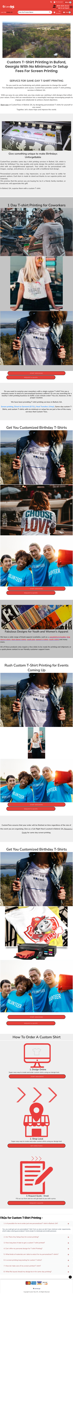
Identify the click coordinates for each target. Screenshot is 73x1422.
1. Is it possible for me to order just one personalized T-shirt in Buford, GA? (36, 1223)
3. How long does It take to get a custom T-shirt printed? (36, 1243)
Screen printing (7, 406)
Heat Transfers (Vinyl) (45, 406)
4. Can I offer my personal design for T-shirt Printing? (36, 1248)
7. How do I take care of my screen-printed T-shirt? (36, 1266)
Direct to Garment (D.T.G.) (24, 406)
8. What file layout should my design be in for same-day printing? (36, 1272)
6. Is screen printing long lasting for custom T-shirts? (36, 1260)
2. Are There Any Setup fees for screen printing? (36, 1237)
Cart (69, 2)
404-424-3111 (63, 6)
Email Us (9, 12)
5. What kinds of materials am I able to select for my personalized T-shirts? (36, 1254)
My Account (58, 2)
